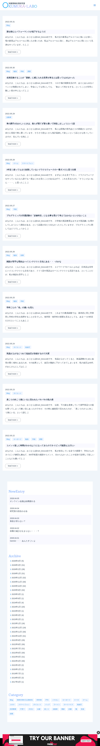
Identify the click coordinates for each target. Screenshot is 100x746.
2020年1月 (16, 669)
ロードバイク (68, 704)
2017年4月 (16, 682)
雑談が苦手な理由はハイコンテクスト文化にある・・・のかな (34, 262)
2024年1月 (16, 607)
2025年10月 (17, 586)
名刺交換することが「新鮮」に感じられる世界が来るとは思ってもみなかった (41, 78)
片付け (31, 709)
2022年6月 (16, 653)
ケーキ (76, 700)
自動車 (9, 117)
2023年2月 (16, 619)
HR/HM (39, 700)
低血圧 (27, 347)
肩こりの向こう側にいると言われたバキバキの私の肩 (30, 400)
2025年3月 (16, 594)
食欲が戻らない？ (18, 521)
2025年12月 (17, 578)
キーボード (17, 439)
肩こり (46, 709)
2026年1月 (16, 573)
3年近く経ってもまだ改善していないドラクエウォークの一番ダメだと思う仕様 (41, 170)
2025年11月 (17, 582)
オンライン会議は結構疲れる (22, 501)
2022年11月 (17, 632)
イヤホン (55, 700)
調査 (29, 71)
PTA (47, 700)
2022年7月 (16, 649)
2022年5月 (16, 657)
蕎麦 (63, 709)
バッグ (47, 704)
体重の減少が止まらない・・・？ (24, 531)
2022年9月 (16, 640)
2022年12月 (17, 628)
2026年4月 (16, 561)
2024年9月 (16, 598)
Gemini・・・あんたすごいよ (22, 541)
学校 (22, 71)
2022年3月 (16, 665)
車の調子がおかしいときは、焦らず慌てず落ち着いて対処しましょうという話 (41, 124)
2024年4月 (16, 603)
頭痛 (22, 255)
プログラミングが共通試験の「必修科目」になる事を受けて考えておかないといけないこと (47, 216)
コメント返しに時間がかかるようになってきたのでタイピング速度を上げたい (41, 445)
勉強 (15, 71)
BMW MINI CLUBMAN (25, 700)
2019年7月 (16, 673)
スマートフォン (27, 163)
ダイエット (17, 347)
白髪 (38, 709)
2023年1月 (16, 623)
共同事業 (13, 709)
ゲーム (16, 163)
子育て (22, 709)
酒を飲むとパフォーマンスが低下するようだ (26, 32)
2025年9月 (16, 590)
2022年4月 (16, 661)
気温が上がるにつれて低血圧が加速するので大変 (28, 354)
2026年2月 (16, 569)
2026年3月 (16, 565)
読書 (70, 709)
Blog (8, 25)
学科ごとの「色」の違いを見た (20, 307)
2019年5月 (16, 678)
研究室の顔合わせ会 (18, 511)
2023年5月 (16, 611)
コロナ (12, 704)
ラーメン (57, 704)
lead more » (13, 52)
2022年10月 (17, 636)
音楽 (82, 709)
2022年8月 (16, 644)
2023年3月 (16, 615)
